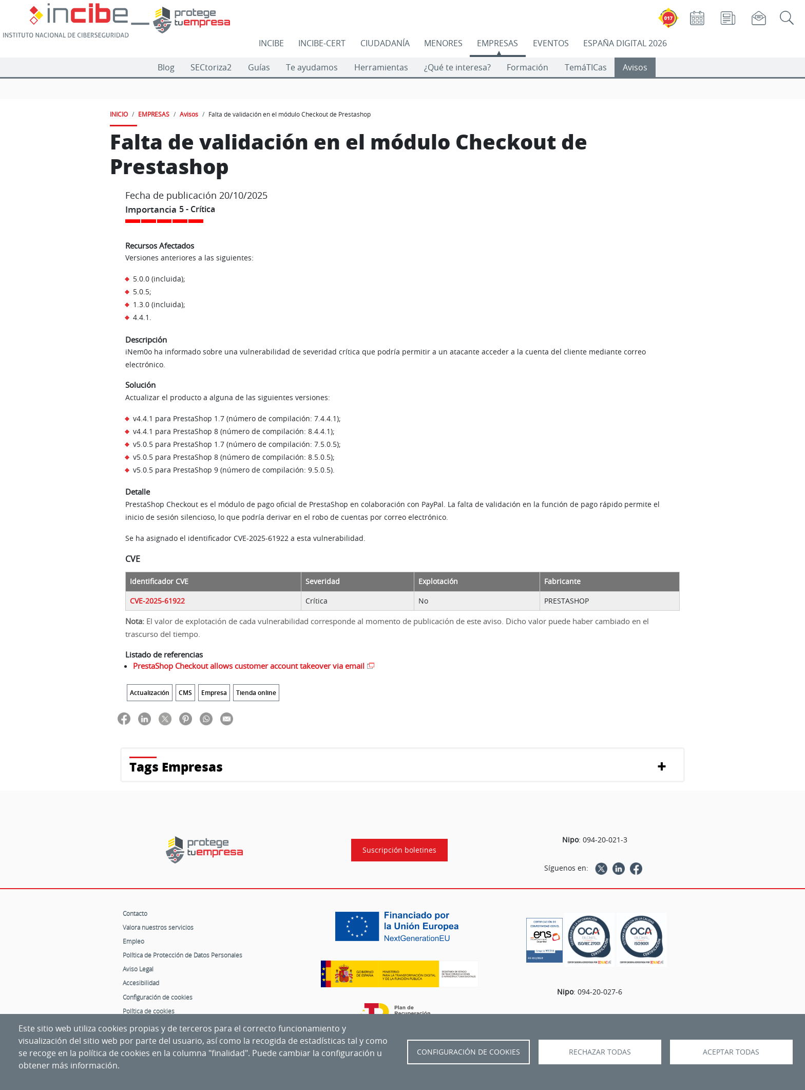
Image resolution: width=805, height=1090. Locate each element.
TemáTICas (586, 67)
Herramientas (381, 67)
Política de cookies (149, 1011)
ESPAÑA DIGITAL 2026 (625, 43)
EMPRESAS (497, 43)
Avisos (635, 67)
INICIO (119, 114)
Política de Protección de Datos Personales (182, 955)
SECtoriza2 (211, 67)
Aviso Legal (138, 969)
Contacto (135, 913)
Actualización (149, 692)
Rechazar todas (600, 1052)
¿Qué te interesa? (457, 67)
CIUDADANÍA (385, 43)
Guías (259, 67)
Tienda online (256, 692)
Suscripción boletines (399, 850)
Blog (166, 67)
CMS (185, 692)
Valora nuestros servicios (158, 927)
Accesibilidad (141, 983)
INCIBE (271, 43)
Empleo (133, 941)
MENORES (443, 43)
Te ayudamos (312, 67)
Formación (527, 67)
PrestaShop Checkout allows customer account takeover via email (249, 666)
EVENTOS (551, 43)
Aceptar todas (731, 1052)
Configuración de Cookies (468, 1052)
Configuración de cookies (158, 997)
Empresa (214, 692)
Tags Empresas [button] (176, 767)
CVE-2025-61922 (157, 601)
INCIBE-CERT (322, 43)
